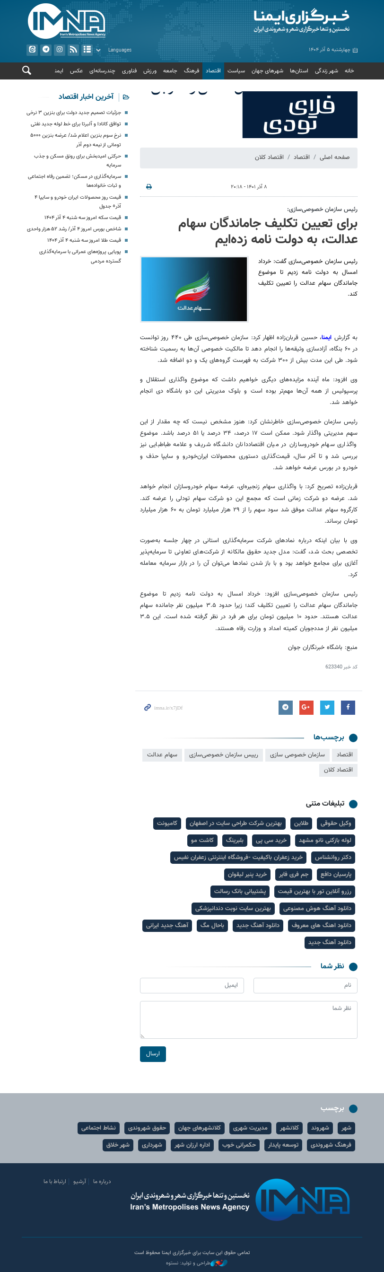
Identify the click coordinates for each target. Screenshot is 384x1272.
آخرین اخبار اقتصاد (86, 97)
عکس (76, 71)
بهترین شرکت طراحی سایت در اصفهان (236, 823)
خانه (349, 71)
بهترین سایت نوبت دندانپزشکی (233, 908)
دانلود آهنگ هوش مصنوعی (317, 908)
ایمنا (277, 21)
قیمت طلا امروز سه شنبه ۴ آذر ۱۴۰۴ (84, 241)
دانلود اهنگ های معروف (321, 925)
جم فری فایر (293, 874)
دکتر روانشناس (333, 857)
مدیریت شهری (250, 1128)
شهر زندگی (326, 71)
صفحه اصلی (335, 157)
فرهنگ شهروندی (331, 1145)
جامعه (170, 71)
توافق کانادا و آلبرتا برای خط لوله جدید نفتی (76, 124)
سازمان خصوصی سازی (297, 755)
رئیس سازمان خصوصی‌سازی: (322, 209)
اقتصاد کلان (269, 157)
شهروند (320, 1128)
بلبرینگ (235, 840)
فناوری (129, 71)
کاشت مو (202, 840)
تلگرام (46, 50)
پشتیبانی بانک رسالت (240, 891)
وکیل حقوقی (336, 823)
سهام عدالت (162, 755)
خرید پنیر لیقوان (247, 874)
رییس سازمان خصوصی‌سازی (223, 755)
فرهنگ (191, 71)
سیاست (236, 71)
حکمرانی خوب (239, 1145)
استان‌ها (299, 71)
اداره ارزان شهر (192, 1145)
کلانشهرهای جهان (199, 1128)
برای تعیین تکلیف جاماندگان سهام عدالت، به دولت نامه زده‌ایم (268, 231)
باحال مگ (212, 925)
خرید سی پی (271, 840)
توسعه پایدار (283, 1145)
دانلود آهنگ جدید (257, 925)
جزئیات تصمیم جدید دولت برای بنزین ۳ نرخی (73, 113)
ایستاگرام (59, 50)
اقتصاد (213, 71)
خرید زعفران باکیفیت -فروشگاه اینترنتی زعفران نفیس (238, 857)
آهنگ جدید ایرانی (167, 925)
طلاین (301, 823)
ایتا (32, 50)
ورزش (150, 71)
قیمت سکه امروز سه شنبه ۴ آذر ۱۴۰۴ (82, 218)
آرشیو (87, 50)
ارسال (153, 1054)
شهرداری (152, 1145)
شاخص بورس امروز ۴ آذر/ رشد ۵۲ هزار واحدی (74, 229)
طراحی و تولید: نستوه (196, 1263)
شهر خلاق (118, 1145)
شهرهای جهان (267, 71)
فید (73, 50)
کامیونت (167, 823)
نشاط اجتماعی (98, 1128)
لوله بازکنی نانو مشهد (325, 840)
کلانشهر (289, 1128)
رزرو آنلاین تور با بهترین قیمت (314, 891)
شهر (346, 1128)
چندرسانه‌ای (102, 71)
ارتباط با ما (55, 1181)
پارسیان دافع (336, 874)
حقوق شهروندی (147, 1128)
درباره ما (102, 1181)
